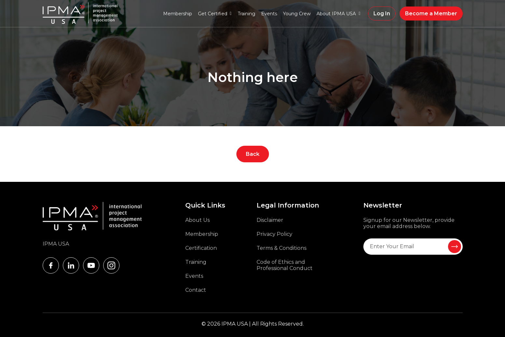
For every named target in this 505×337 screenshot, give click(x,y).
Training (246, 14)
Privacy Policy (274, 234)
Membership (177, 14)
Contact (195, 290)
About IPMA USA (336, 14)
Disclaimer (270, 220)
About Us (197, 220)
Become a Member (431, 13)
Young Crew (297, 14)
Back (253, 154)
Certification (201, 248)
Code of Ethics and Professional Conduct (285, 265)
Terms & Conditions (281, 248)
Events (269, 14)
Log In (381, 13)
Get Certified (212, 14)
